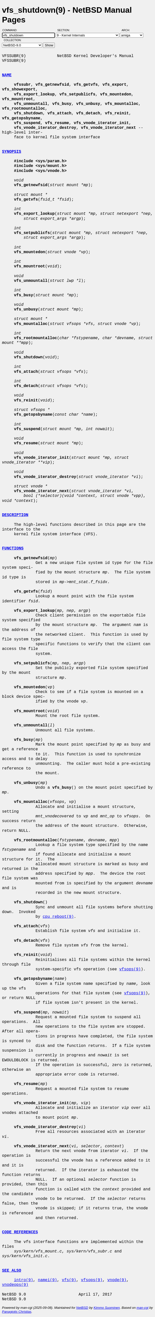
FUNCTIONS (12, 548)
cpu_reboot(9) (58, 917)
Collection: (12, 40)
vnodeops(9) (15, 1285)
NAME (6, 75)
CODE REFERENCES (20, 1232)
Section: (64, 30)
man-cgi (142, 1308)
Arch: (128, 30)
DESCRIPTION (15, 515)
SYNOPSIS (11, 152)
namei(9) (47, 1280)
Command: (11, 30)
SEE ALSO (11, 1270)
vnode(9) (116, 1280)
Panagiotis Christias (16, 1312)
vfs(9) (69, 1280)
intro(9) (23, 1280)
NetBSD (82, 1308)
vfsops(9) (130, 969)
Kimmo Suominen (106, 1308)
